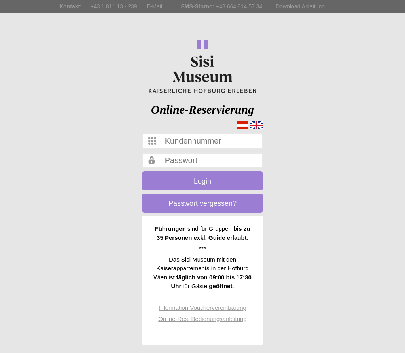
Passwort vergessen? (202, 203)
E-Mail (155, 6)
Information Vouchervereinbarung (202, 307)
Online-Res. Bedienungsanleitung (202, 318)
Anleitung (313, 6)
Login (202, 181)
